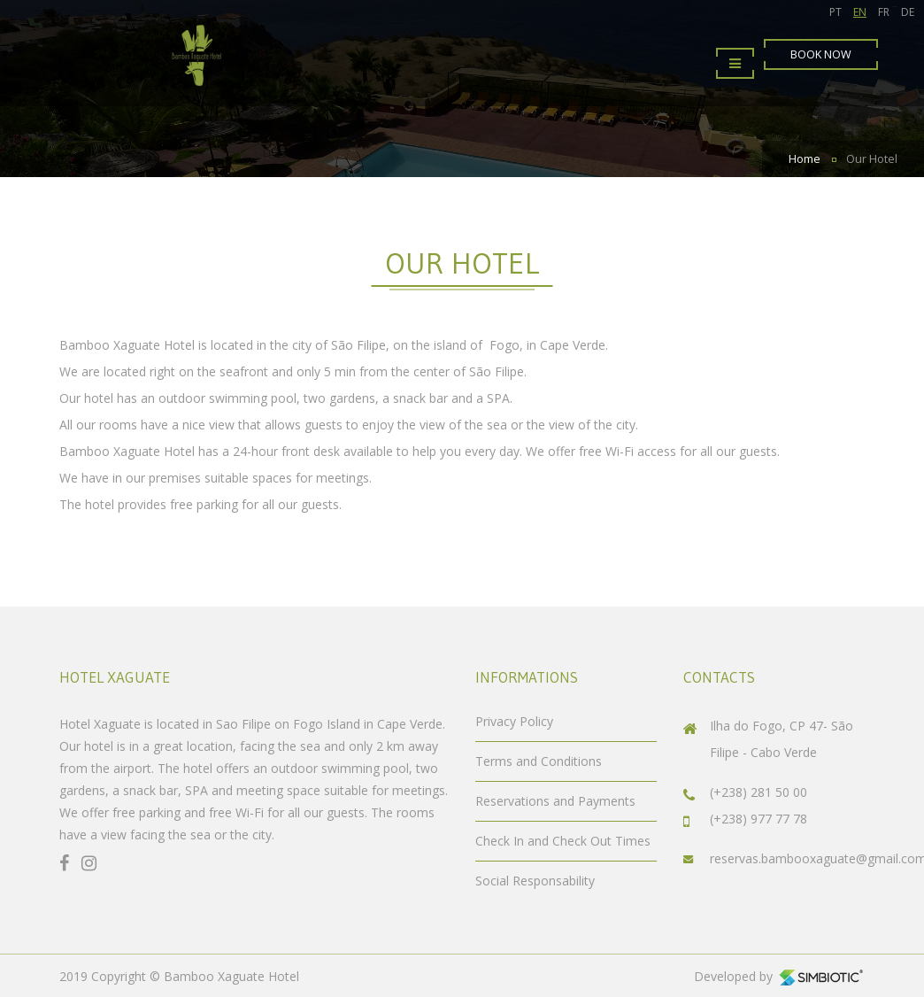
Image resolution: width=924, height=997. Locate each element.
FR (883, 11)
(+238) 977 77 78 (758, 818)
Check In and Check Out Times (563, 840)
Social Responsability (535, 880)
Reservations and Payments (555, 800)
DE (907, 11)
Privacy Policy (514, 721)
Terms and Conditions (538, 761)
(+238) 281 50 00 (758, 792)
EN (859, 11)
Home (804, 158)
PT (835, 11)
